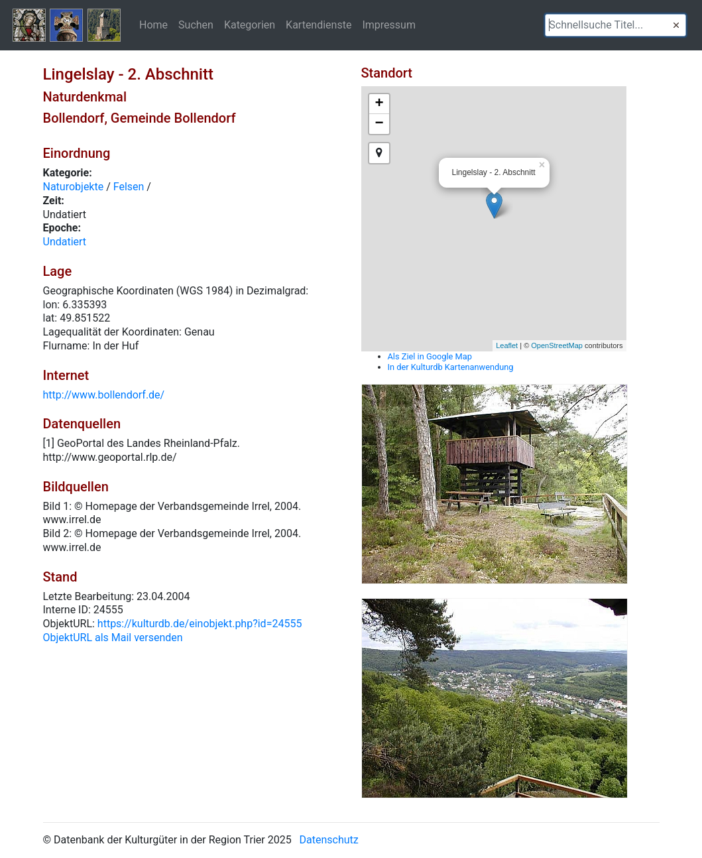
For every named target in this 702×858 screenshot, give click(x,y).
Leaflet (507, 345)
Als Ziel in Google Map (430, 356)
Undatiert (65, 241)
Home (153, 24)
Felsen (129, 186)
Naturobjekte (73, 186)
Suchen (195, 24)
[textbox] (615, 25)
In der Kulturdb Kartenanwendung (451, 367)
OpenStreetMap (557, 345)
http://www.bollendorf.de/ (104, 395)
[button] (676, 25)
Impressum (389, 24)
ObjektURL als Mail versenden (113, 637)
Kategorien (249, 24)
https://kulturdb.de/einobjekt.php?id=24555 (199, 623)
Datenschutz (329, 839)
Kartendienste (318, 24)
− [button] (379, 124)
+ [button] (379, 104)
